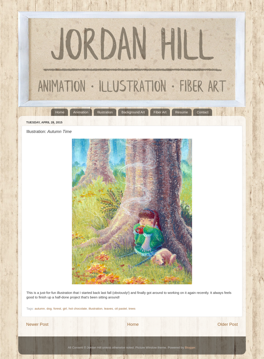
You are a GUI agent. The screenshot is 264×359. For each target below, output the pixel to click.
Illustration (105, 112)
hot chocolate (78, 308)
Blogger (190, 347)
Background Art (133, 112)
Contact (202, 112)
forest (57, 308)
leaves (108, 308)
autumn (40, 308)
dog (49, 308)
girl (65, 308)
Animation (81, 112)
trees (132, 308)
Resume (181, 112)
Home (59, 112)
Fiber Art (160, 112)
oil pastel (121, 308)
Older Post (228, 324)
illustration (95, 308)
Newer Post (37, 324)
